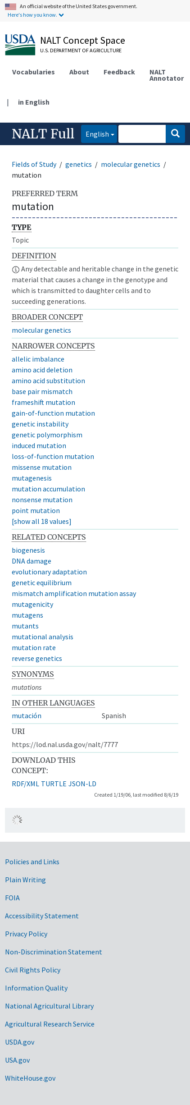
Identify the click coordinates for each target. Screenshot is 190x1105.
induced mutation (39, 445)
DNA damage (31, 560)
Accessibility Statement (42, 915)
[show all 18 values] (42, 521)
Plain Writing (25, 879)
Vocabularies (33, 71)
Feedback (119, 71)
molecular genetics (130, 164)
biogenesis (28, 550)
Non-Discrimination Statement (53, 951)
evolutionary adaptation (49, 571)
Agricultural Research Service (50, 1023)
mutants (25, 625)
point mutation (36, 510)
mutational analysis (42, 636)
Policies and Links (32, 861)
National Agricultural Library (49, 1005)
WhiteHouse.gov (30, 1077)
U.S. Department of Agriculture (81, 50)
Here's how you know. (32, 14)
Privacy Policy (26, 933)
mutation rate (34, 647)
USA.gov (17, 1059)
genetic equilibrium (42, 582)
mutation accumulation (48, 488)
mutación (26, 715)
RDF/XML (25, 783)
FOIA (12, 897)
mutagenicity (32, 604)
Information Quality (36, 987)
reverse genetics (37, 658)
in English (34, 101)
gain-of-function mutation (53, 412)
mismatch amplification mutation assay (74, 593)
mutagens (27, 614)
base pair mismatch (42, 391)
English (95, 133)
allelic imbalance (38, 358)
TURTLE (54, 783)
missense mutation (42, 467)
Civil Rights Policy (32, 969)
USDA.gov (19, 1041)
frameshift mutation (43, 402)
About (79, 71)
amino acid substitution (48, 380)
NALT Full (43, 134)
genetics (78, 164)
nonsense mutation (42, 499)
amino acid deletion (42, 369)
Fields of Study (34, 164)
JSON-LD (82, 783)
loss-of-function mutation (53, 456)
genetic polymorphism (47, 434)
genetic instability (40, 423)
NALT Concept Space (82, 40)
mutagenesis (32, 477)
